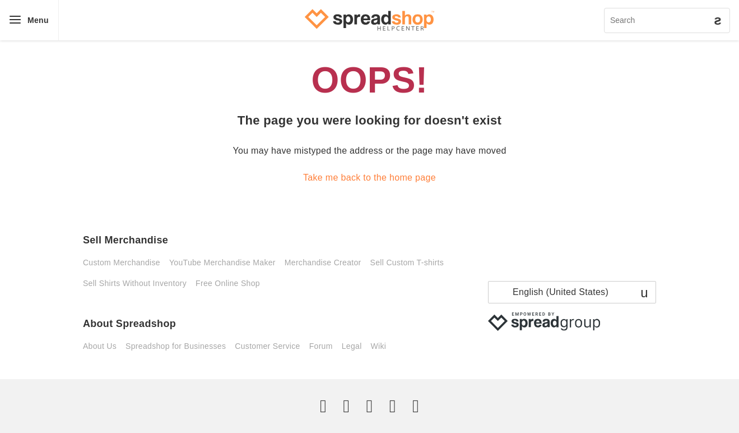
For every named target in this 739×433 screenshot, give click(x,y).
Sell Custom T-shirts (407, 262)
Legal (352, 346)
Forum (321, 346)
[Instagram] (369, 406)
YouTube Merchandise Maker (222, 262)
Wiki (379, 346)
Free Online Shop (228, 283)
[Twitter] (323, 406)
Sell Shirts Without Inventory (135, 283)
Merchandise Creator (323, 262)
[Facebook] (346, 406)
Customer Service (267, 346)
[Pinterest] (393, 406)
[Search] (667, 20)
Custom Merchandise (121, 262)
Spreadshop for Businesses (176, 346)
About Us (100, 346)
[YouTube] (416, 406)
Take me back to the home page (369, 177)
